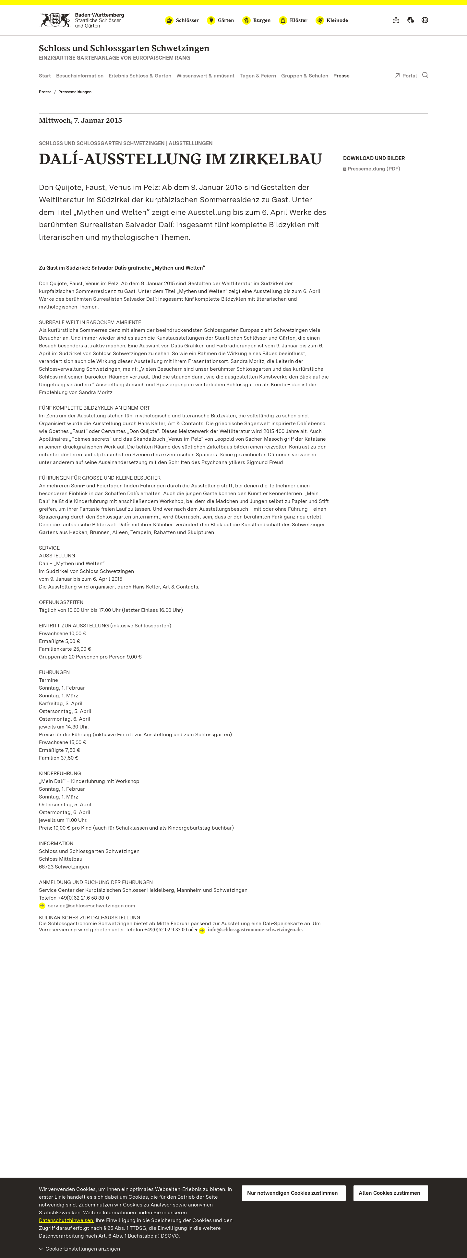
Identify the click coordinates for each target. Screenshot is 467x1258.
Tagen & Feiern (258, 76)
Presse (341, 76)
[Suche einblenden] (425, 75)
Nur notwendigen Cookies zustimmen (292, 1193)
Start (45, 76)
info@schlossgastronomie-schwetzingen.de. (255, 929)
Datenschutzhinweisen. (66, 1220)
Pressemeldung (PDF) (374, 169)
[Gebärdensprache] (410, 20)
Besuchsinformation (79, 76)
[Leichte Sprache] (396, 20)
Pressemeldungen (74, 92)
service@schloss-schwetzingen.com (91, 906)
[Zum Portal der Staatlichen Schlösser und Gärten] (81, 20)
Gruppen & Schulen (304, 76)
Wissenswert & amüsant (205, 76)
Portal (406, 76)
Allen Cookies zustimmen (389, 1193)
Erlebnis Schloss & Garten (140, 76)
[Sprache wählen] (425, 20)
